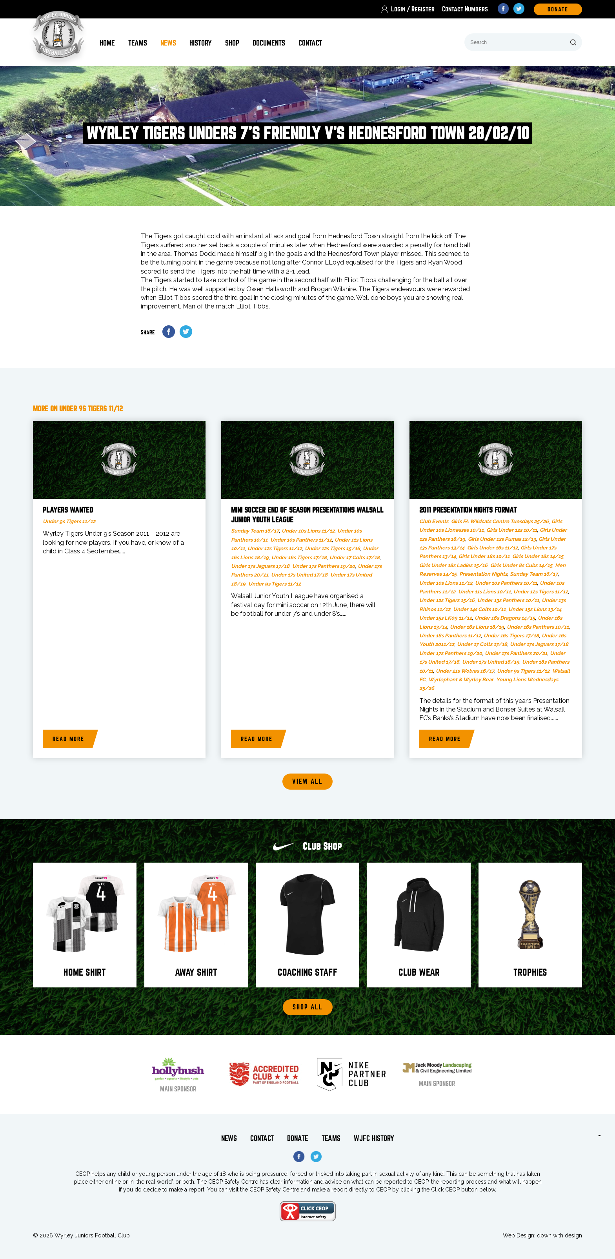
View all (307, 781)
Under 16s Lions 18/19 (477, 627)
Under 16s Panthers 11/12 (450, 636)
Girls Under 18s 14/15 (537, 556)
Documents (269, 43)
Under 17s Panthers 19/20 (323, 566)
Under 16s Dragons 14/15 (505, 618)
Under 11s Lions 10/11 (484, 592)
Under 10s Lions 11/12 (308, 531)
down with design (559, 1235)
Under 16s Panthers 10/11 (538, 627)
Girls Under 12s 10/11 (511, 530)
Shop (232, 43)
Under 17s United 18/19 (490, 662)
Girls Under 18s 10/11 (484, 556)
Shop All (308, 1007)
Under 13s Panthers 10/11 (508, 600)
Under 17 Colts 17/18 (354, 557)
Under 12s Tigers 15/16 (332, 548)
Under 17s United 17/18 (299, 575)
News (168, 43)
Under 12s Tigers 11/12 (274, 548)
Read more (68, 739)
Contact (310, 43)
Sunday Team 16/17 (255, 531)
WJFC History (374, 1138)
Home (107, 43)
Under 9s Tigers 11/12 (69, 521)
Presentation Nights (483, 574)
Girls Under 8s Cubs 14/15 (521, 565)
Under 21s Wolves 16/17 (465, 671)
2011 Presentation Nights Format (468, 510)
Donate (297, 1138)
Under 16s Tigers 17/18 (299, 557)
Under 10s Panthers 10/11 (506, 583)
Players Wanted (68, 510)
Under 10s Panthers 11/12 (301, 540)
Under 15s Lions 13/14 (534, 609)
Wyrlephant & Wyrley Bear (460, 679)
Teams (137, 43)
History (200, 43)
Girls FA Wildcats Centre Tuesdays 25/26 (500, 521)
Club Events (433, 521)
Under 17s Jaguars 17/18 (260, 566)
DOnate (558, 9)
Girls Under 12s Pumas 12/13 (502, 539)
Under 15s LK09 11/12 (445, 618)
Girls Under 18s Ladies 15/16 (453, 565)
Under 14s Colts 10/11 (479, 609)
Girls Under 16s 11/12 (492, 548)
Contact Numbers (465, 9)
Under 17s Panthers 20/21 (516, 653)
